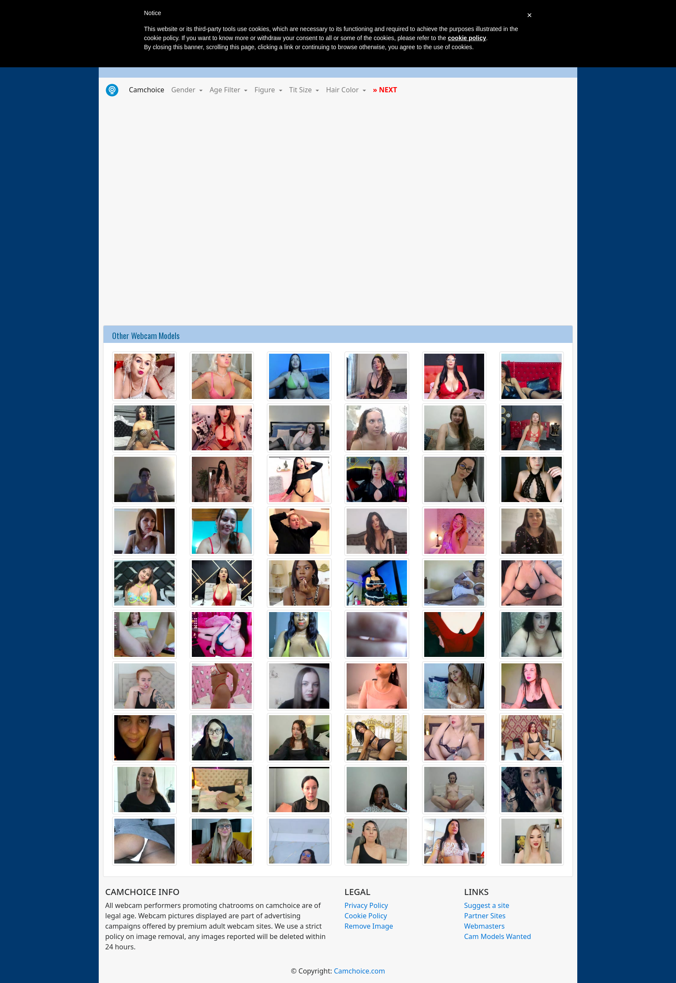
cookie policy (467, 38)
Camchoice (148, 89)
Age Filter (226, 89)
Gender (184, 89)
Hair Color (343, 89)
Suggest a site (487, 905)
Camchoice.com (359, 971)
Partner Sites (485, 915)
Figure (265, 89)
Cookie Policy (365, 915)
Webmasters (484, 926)
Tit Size (301, 89)
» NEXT (385, 89)
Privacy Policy (366, 905)
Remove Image (368, 926)
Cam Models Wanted (497, 936)
